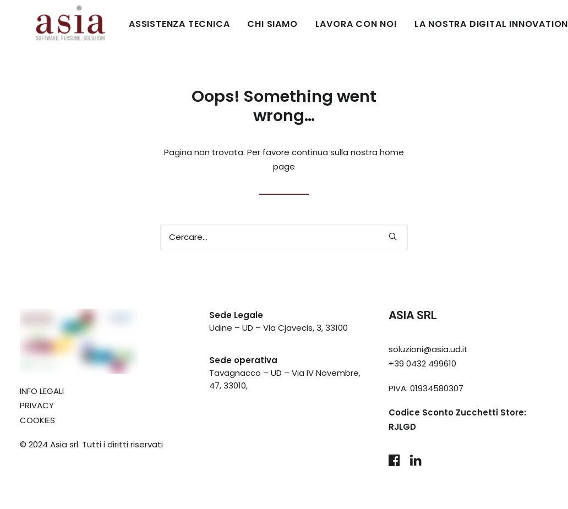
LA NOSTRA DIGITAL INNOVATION (460, 24)
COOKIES (37, 420)
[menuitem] (152, 24)
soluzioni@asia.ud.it (428, 349)
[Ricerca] (284, 237)
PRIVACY (37, 405)
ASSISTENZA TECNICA (148, 24)
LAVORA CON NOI (325, 24)
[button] (392, 236)
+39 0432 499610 (422, 363)
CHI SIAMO (241, 24)
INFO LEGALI (42, 391)
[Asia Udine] (55, 24)
